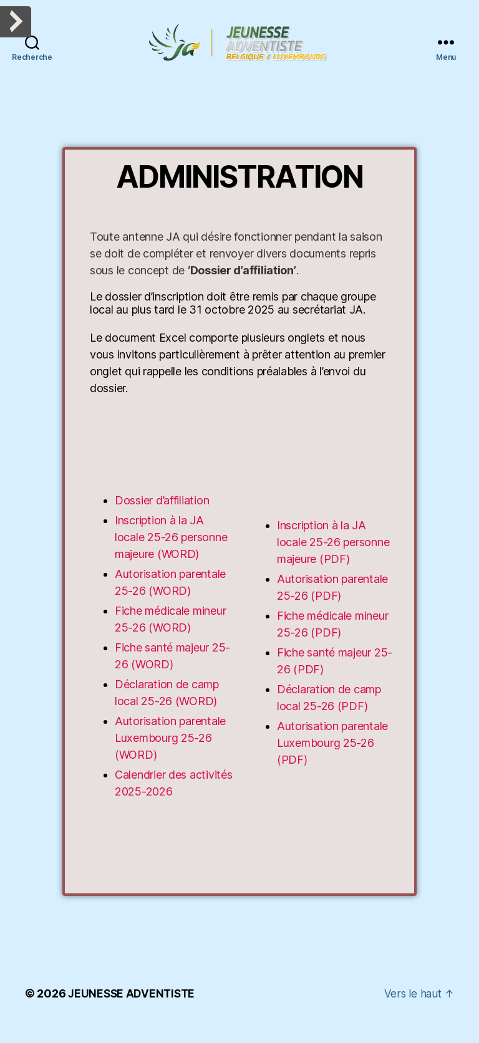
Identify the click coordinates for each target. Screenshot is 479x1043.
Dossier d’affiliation (162, 514)
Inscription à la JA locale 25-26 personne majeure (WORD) (171, 551)
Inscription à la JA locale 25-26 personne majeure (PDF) (333, 556)
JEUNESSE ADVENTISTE (133, 1007)
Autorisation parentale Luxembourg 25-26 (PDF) (332, 757)
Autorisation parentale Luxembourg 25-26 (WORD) (170, 752)
